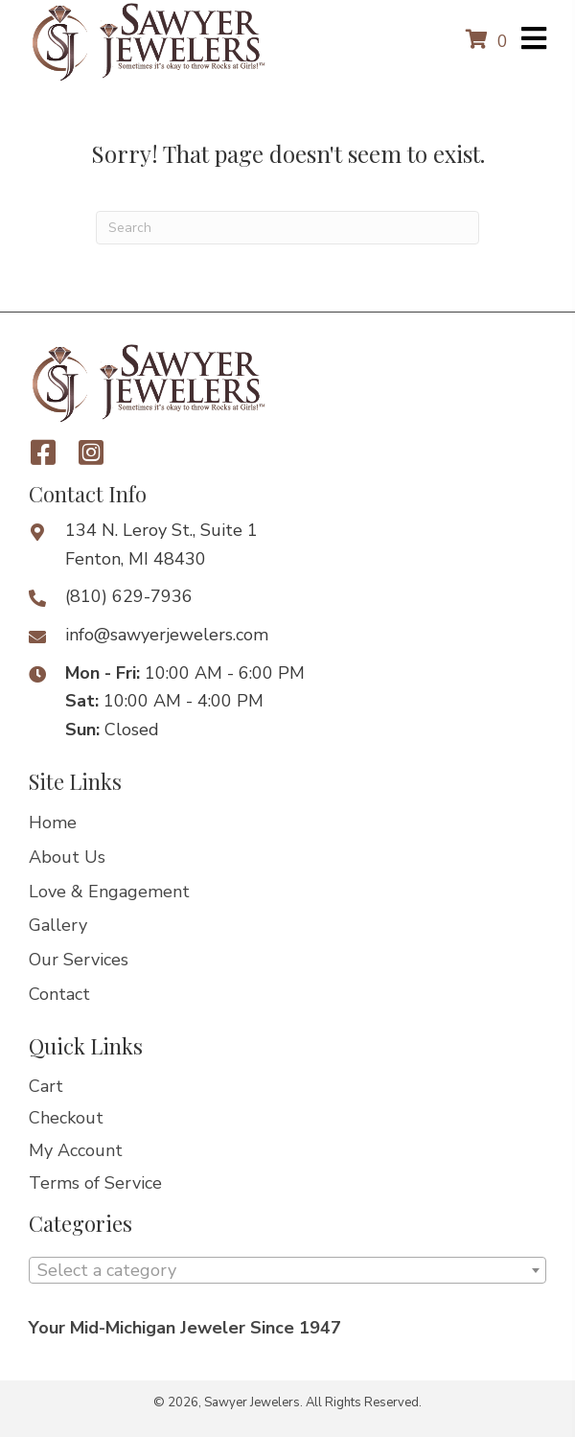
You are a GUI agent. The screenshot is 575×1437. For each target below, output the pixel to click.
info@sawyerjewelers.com (166, 634)
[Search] (287, 227)
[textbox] (287, 1271)
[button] (43, 452)
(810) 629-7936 (129, 596)
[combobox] (287, 1270)
